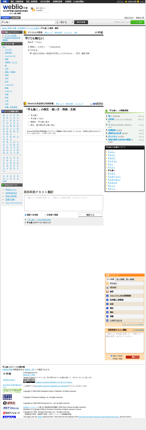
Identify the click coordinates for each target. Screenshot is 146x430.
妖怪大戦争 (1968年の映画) (119, 139)
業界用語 (8, 53)
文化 (7, 78)
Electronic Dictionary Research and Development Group (99, 417)
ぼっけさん (113, 136)
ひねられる (55, 47)
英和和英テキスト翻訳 (38, 192)
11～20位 (120, 279)
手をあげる (112, 183)
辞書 (5, 1)
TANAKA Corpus (9, 380)
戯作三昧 (85, 53)
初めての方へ (129, 18)
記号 (5, 181)
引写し (56, 53)
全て (4, 47)
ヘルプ (142, 1)
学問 (7, 75)
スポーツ (8, 91)
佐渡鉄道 (112, 130)
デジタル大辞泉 (33, 28)
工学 (7, 69)
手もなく (111, 167)
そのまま (34, 50)
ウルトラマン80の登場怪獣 (120, 296)
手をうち (111, 186)
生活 (7, 81)
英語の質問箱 (11, 196)
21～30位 (130, 279)
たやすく (41, 47)
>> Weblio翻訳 (138, 330)
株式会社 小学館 (29, 375)
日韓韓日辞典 (57, 1)
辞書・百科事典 (19, 28)
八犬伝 (40, 53)
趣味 (7, 88)
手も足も (111, 173)
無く (110, 116)
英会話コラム (11, 190)
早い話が (33, 53)
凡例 (75, 32)
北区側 (111, 119)
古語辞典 (68, 1)
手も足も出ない (114, 180)
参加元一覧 (140, 18)
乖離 (111, 316)
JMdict (39, 417)
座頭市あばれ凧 (114, 133)
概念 (111, 308)
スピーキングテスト (13, 203)
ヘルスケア (9, 85)
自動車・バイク (11, 62)
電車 (7, 59)
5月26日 (113, 287)
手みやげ (111, 158)
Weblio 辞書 (132, 1)
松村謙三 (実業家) (117, 300)
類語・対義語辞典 (17, 1)
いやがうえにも (116, 320)
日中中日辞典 (45, 1)
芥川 (78, 53)
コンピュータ (10, 56)
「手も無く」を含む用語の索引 (39, 220)
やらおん (113, 283)
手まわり (111, 155)
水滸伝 (49, 53)
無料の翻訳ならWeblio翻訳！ (41, 9)
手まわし (111, 152)
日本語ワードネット (30, 407)
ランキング (68, 32)
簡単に (33, 47)
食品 (7, 97)
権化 (111, 312)
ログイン (120, 1)
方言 (7, 104)
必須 (111, 304)
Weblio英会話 (11, 193)
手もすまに (112, 161)
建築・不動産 (10, 72)
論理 (111, 291)
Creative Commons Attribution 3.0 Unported (52, 386)
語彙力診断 (10, 199)
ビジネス (8, 50)
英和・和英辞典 (31, 1)
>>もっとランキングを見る (132, 324)
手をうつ (111, 189)
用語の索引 (58, 32)
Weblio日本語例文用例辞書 (41, 103)
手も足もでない (114, 176)
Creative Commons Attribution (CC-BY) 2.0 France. (54, 382)
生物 (7, 94)
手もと (110, 164)
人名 (7, 101)
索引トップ (49, 32)
